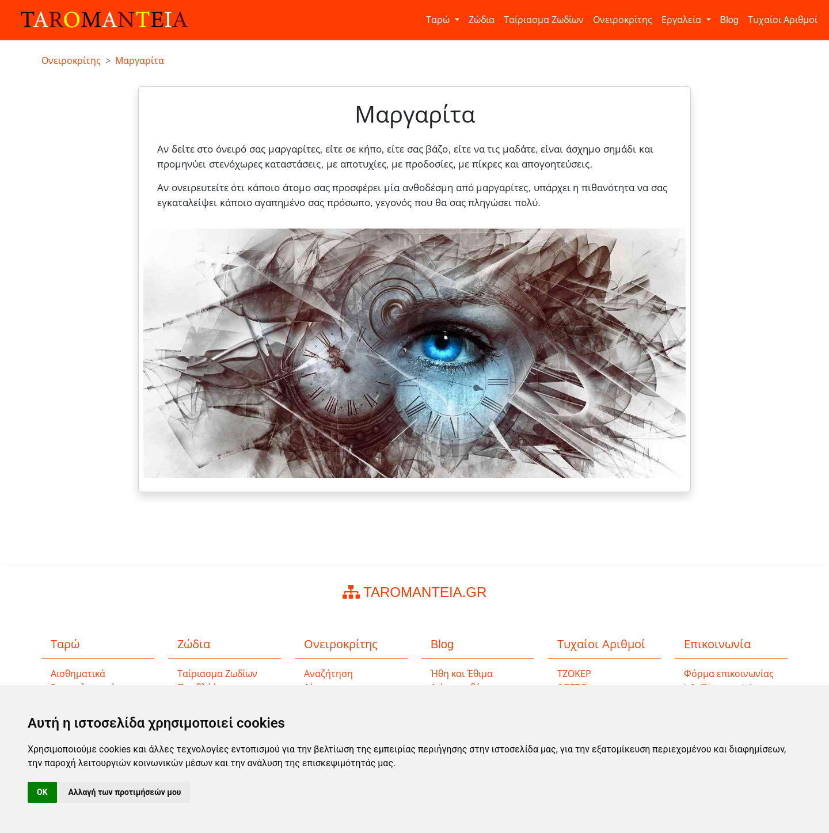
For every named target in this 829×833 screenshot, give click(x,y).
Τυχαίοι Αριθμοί (782, 20)
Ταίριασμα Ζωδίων (544, 20)
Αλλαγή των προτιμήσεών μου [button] (125, 792)
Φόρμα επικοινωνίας (729, 674)
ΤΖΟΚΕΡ (574, 674)
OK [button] (42, 792)
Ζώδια (482, 20)
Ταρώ (439, 20)
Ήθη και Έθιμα (462, 674)
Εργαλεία (682, 20)
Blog (729, 20)
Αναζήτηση (328, 674)
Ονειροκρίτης (622, 20)
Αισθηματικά (78, 674)
